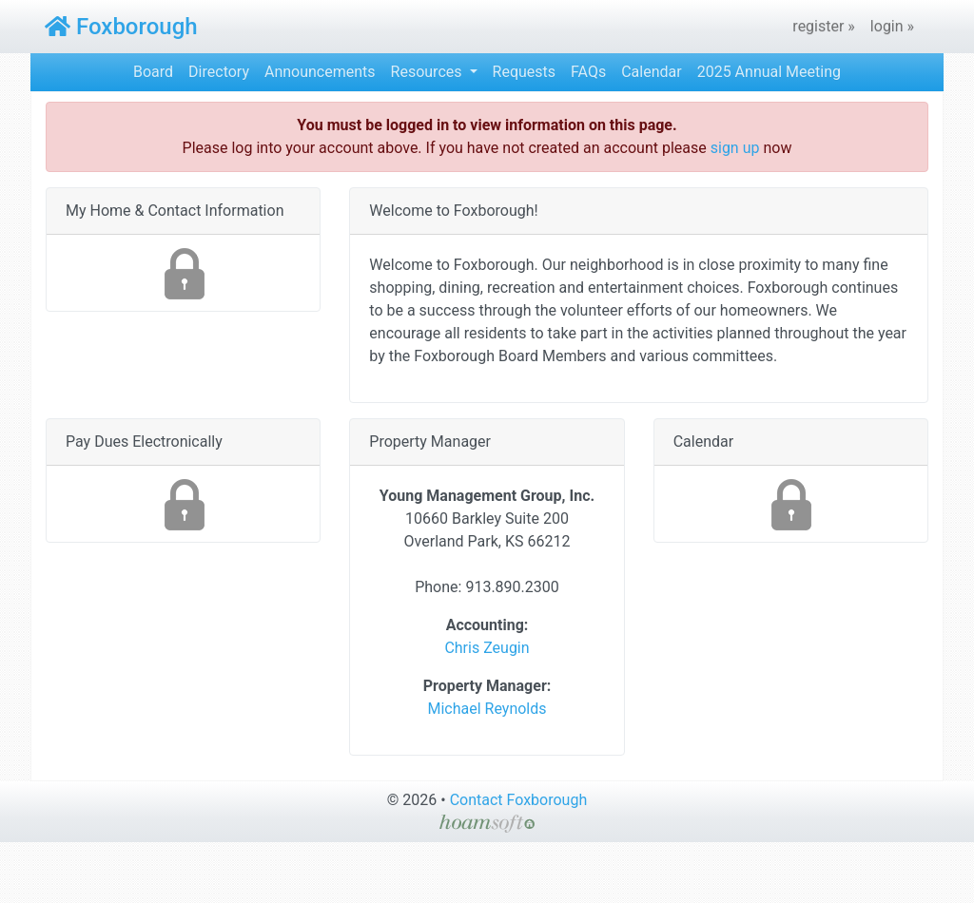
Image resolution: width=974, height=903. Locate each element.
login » (892, 26)
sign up (735, 148)
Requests (524, 72)
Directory (218, 72)
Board (153, 72)
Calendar (651, 72)
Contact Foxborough (519, 800)
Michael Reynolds (486, 709)
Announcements (320, 72)
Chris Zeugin (486, 648)
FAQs (588, 72)
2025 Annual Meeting (769, 72)
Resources (428, 72)
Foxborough (121, 26)
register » (823, 26)
